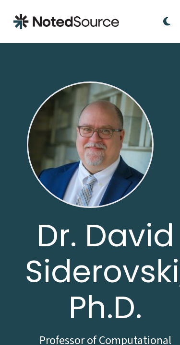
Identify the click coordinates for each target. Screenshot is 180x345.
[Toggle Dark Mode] (166, 21)
